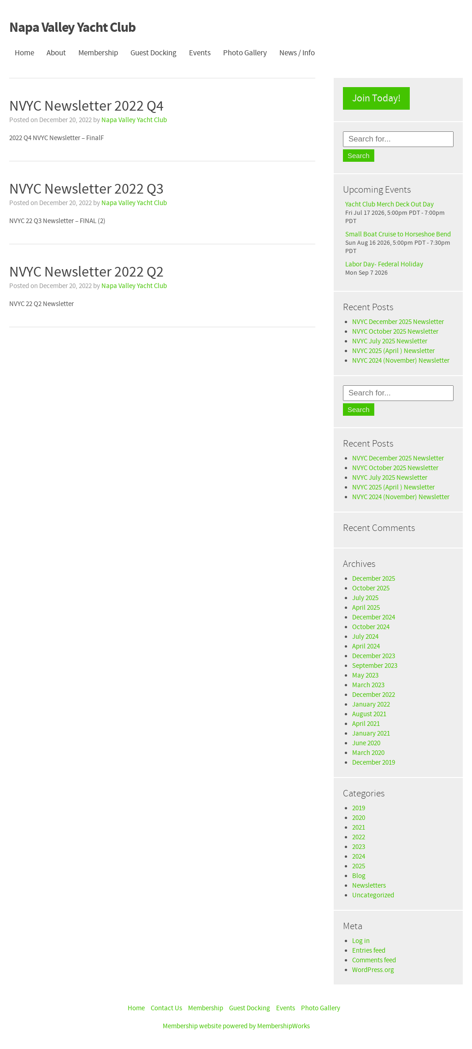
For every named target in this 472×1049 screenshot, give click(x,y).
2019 (358, 808)
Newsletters (369, 885)
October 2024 (370, 627)
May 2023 (365, 675)
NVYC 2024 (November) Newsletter (400, 360)
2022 (358, 837)
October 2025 (370, 588)
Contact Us (166, 1008)
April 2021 (366, 723)
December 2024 (373, 617)
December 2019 (373, 762)
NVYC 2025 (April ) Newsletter (393, 351)
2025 (358, 866)
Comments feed (374, 960)
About (56, 53)
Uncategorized (373, 895)
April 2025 (366, 607)
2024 (358, 856)
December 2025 (373, 578)
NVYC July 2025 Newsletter (389, 341)
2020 (358, 817)
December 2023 (373, 656)
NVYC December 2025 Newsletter (398, 322)
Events (200, 53)
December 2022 (373, 694)
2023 (358, 847)
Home (24, 53)
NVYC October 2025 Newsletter (395, 331)
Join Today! (376, 98)
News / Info (297, 53)
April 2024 (366, 646)
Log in (361, 941)
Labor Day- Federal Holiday (384, 264)
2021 (358, 827)
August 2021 (369, 714)
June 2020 (366, 743)
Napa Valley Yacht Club (72, 27)
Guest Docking (153, 53)
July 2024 (365, 636)
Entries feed (368, 950)
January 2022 (371, 704)
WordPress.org (373, 970)
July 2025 (365, 598)
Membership (98, 53)
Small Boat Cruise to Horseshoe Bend (398, 234)
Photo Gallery (245, 53)
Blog (359, 876)
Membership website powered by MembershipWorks (236, 1026)
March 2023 (368, 685)
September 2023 (374, 665)
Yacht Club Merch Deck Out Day (389, 204)
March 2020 (368, 752)
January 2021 (371, 733)
